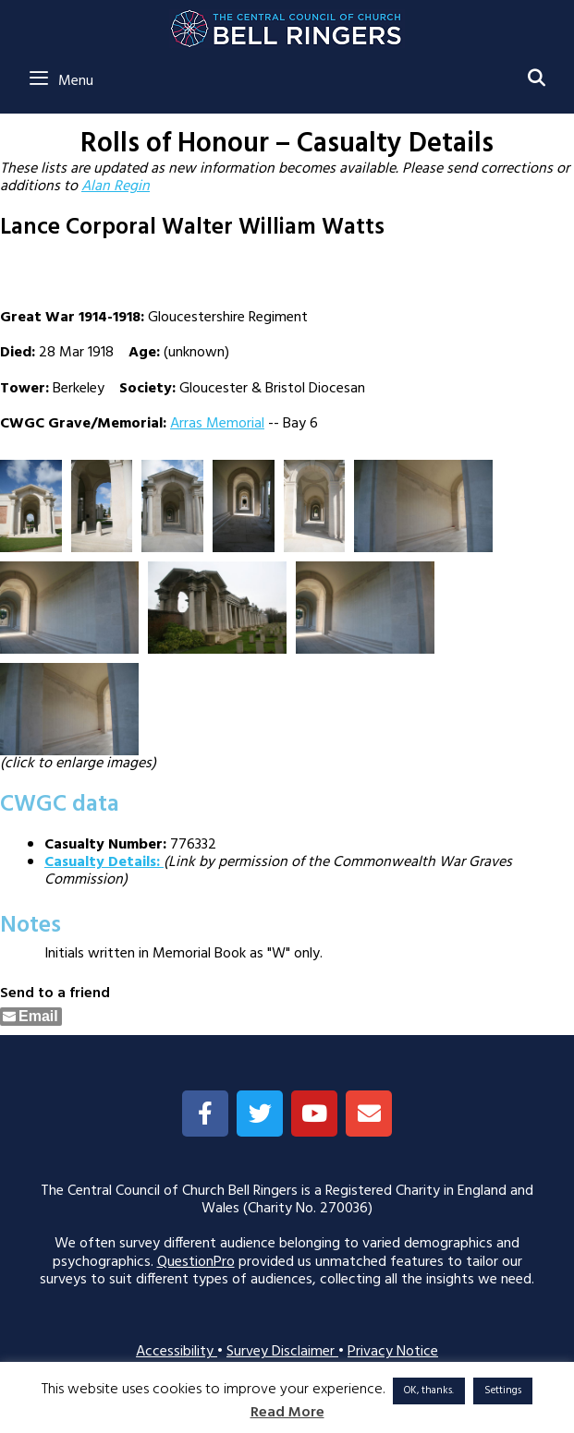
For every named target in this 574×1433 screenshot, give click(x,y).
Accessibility (176, 1352)
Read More (287, 1413)
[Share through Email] (31, 1016)
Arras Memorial (217, 424)
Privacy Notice (393, 1352)
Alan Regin (115, 187)
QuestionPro (196, 1262)
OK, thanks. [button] (429, 1390)
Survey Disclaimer (282, 1352)
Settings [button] (502, 1390)
